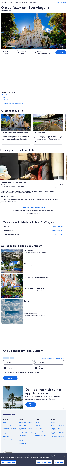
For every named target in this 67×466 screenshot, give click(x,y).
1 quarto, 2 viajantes (47, 358)
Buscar (61, 52)
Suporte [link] (53, 422)
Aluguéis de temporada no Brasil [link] (25, 428)
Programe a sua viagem (60, 2)
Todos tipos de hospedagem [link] (26, 440)
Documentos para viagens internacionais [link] (57, 437)
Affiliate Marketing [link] (7, 439)
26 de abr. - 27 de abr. (57, 226)
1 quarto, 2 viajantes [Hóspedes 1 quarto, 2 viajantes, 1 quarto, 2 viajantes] (43, 53)
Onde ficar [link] (5, 99)
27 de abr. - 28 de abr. (57, 230)
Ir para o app (31, 404)
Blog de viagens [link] (22, 443)
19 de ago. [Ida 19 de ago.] (10, 368)
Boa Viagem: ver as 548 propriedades (33, 207)
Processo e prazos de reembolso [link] (56, 428)
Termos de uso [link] (38, 428)
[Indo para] (49, 362)
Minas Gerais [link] (17, 2)
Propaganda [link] (6, 436)
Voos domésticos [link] (23, 435)
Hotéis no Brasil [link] (22, 425)
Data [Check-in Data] (6, 53)
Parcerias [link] (5, 431)
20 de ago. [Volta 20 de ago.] (41, 368)
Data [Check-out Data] (22, 53)
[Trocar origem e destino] (34, 362)
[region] (33, 459)
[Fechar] (64, 456)
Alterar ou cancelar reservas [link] (57, 425)
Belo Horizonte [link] (24, 2)
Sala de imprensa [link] (7, 433)
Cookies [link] (37, 422)
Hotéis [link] (4, 97)
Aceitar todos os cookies (44, 462)
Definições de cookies (9, 462)
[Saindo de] (18, 362)
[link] (33, 103)
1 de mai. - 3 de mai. (57, 234)
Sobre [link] (4, 422)
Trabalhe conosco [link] (7, 425)
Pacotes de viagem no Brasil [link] (25, 432)
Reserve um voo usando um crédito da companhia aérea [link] (58, 433)
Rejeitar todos (59, 462)
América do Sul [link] (4, 2)
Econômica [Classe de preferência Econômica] (60, 358)
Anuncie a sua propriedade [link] (9, 428)
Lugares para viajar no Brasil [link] (25, 422)
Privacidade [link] (38, 425)
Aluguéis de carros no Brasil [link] (25, 438)
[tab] (14, 346)
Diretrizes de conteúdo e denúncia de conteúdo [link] (41, 434)
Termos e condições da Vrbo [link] (42, 431)
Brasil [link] (11, 2)
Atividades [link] (5, 95)
